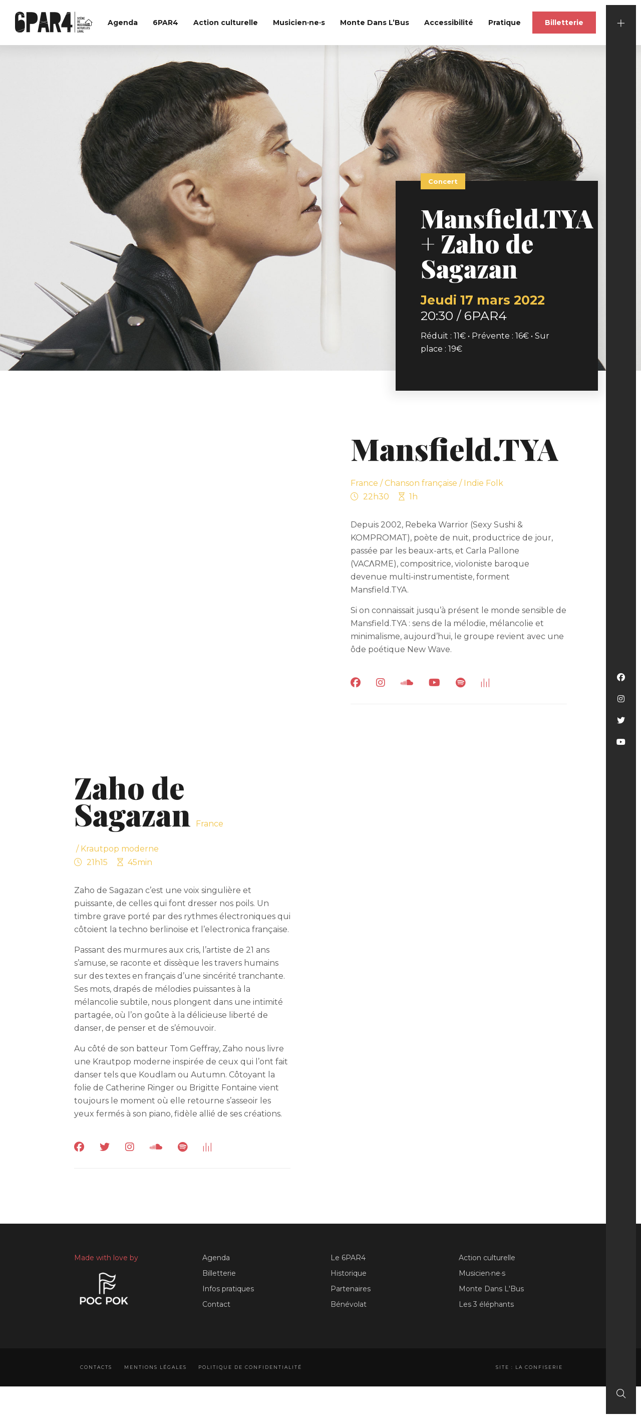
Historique (349, 1273)
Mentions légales (157, 1367)
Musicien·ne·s (299, 22)
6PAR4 (165, 22)
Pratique (504, 22)
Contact (216, 1304)
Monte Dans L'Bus (491, 1288)
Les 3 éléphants (486, 1304)
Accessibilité (448, 22)
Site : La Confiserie (527, 1367)
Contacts (96, 1367)
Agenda (123, 22)
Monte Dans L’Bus (374, 22)
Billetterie (564, 22)
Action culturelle (225, 22)
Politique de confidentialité (254, 1367)
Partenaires (351, 1288)
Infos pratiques (228, 1288)
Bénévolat (349, 1304)
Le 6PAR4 (348, 1257)
